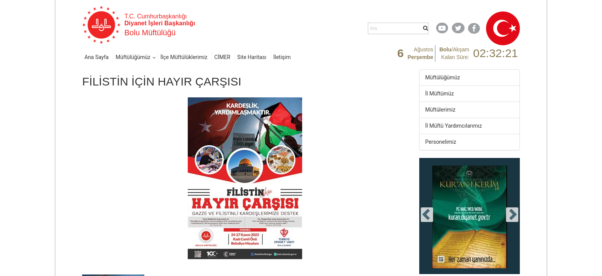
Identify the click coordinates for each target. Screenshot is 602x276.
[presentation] (427, 214)
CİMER (222, 57)
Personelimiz (440, 142)
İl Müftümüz (439, 93)
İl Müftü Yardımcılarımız (453, 126)
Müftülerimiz (440, 110)
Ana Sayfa (96, 57)
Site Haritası (251, 57)
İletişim (282, 57)
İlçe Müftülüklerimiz (183, 57)
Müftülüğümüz (133, 57)
